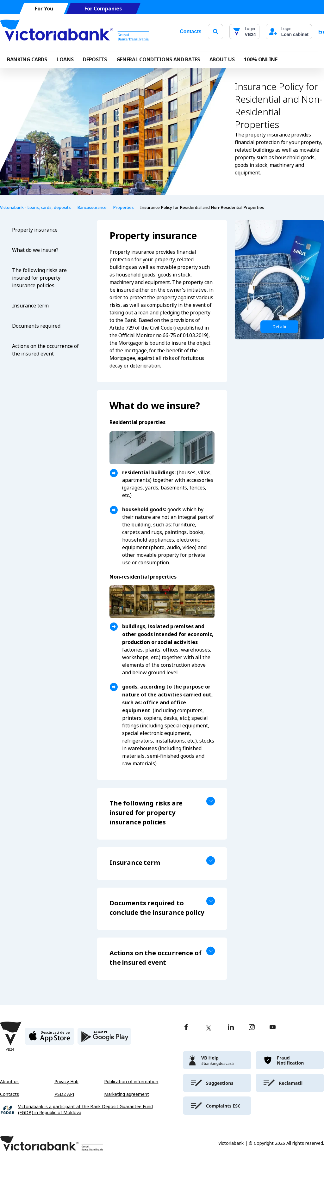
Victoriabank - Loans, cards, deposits (35, 207)
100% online (260, 59)
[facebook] (186, 1027)
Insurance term (30, 305)
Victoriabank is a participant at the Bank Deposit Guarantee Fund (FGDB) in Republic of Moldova (85, 1110)
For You (44, 9)
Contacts (190, 31)
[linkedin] (231, 1027)
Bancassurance (92, 207)
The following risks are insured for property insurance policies (39, 278)
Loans (65, 59)
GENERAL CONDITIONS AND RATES (158, 59)
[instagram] (251, 1027)
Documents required (36, 326)
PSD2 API (64, 1094)
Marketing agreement (126, 1094)
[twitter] (208, 1028)
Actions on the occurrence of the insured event (45, 350)
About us (9, 1081)
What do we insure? (35, 250)
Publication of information (131, 1081)
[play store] (104, 1039)
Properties (123, 207)
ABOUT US (221, 59)
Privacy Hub (66, 1081)
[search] (215, 31)
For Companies (103, 9)
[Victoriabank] (74, 32)
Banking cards (27, 59)
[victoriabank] (217, 1060)
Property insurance (35, 230)
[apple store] (49, 1039)
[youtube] (272, 1027)
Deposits (95, 59)
